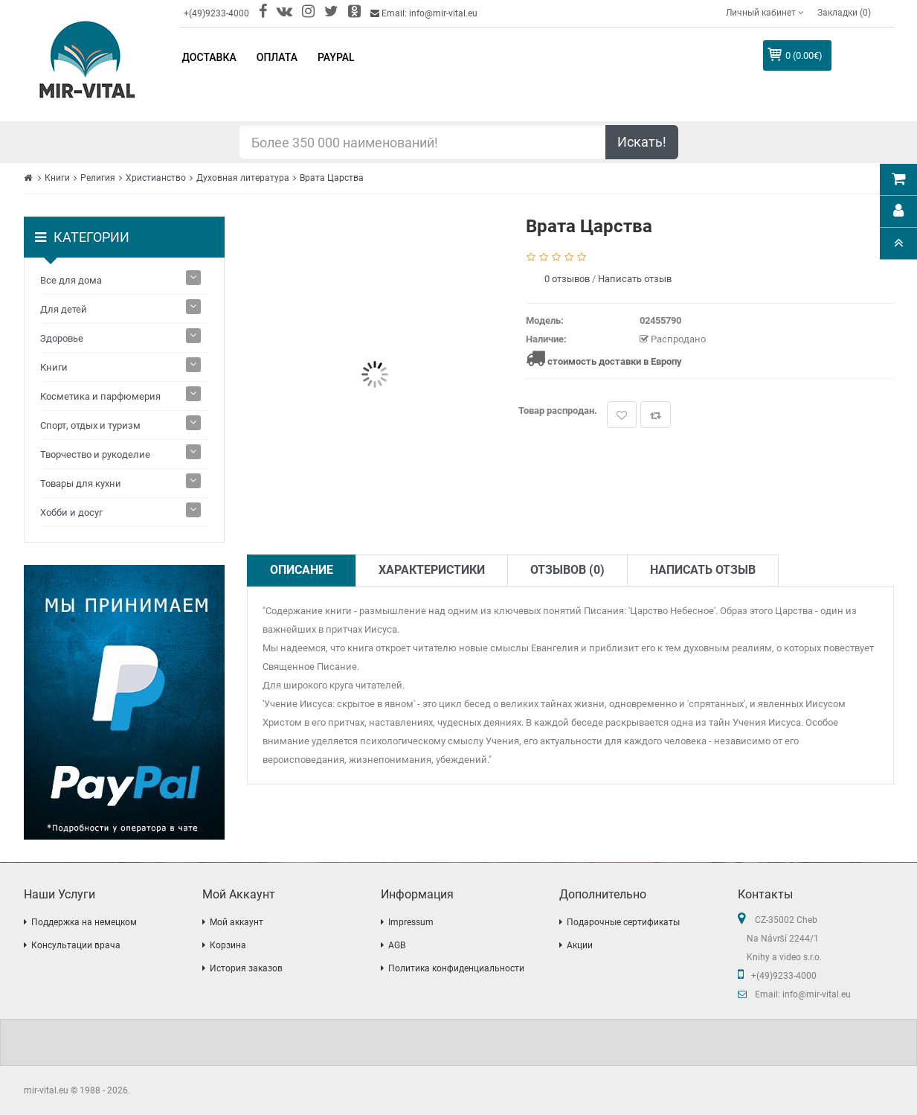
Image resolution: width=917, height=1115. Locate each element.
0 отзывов (567, 278)
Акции (580, 945)
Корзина (228, 945)
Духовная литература (242, 178)
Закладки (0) (844, 12)
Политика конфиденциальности (456, 968)
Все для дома (71, 280)
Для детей (63, 309)
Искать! (641, 142)
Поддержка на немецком (84, 922)
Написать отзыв (635, 278)
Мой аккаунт (236, 922)
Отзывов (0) (567, 570)
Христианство (156, 178)
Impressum (411, 922)
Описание (301, 570)
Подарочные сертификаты (623, 922)
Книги (57, 178)
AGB (396, 945)
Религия (97, 178)
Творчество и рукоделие (95, 454)
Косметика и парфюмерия (100, 396)
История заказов (246, 968)
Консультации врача (75, 945)
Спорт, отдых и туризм (90, 425)
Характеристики (432, 570)
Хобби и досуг (71, 512)
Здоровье (61, 338)
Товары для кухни (80, 483)
